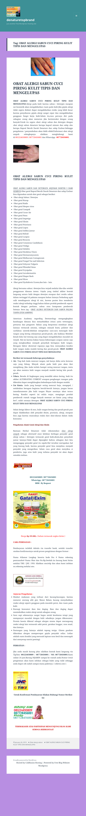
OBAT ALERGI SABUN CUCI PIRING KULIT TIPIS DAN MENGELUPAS (38, 88)
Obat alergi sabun (36, 742)
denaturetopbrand (20, 20)
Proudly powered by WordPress (24, 760)
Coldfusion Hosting (33, 762)
